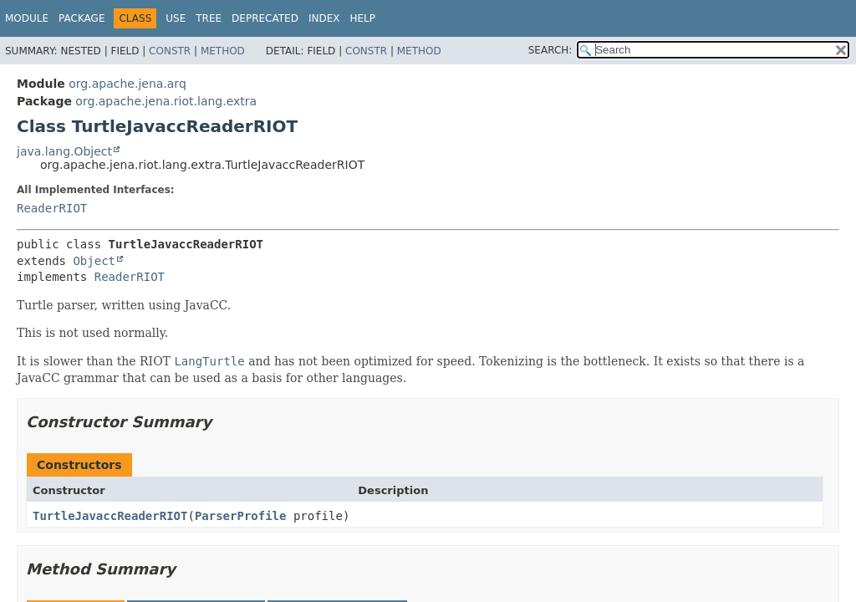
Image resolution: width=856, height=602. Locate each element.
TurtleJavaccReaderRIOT (110, 516)
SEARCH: (550, 50)
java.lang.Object (64, 151)
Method (223, 51)
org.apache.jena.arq (127, 83)
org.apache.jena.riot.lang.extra (166, 101)
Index (324, 18)
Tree (209, 18)
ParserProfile (241, 516)
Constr (170, 51)
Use (176, 18)
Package (81, 18)
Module (26, 18)
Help (362, 18)
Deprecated (265, 18)
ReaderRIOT (52, 208)
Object (94, 261)
